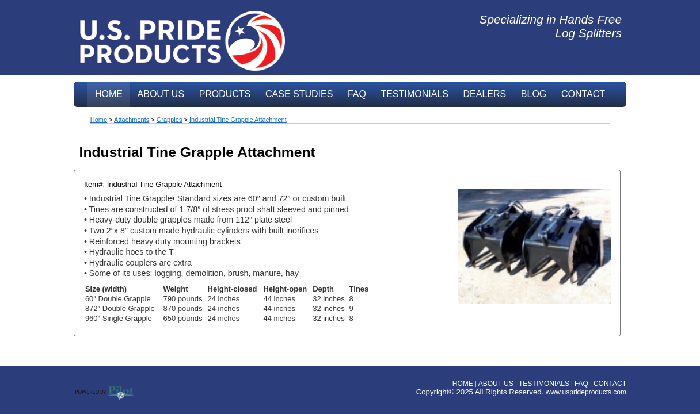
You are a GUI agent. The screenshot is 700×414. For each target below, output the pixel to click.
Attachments (131, 119)
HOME (109, 94)
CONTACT (583, 94)
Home (98, 119)
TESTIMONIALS (414, 94)
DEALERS (485, 94)
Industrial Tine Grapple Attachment (238, 119)
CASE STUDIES (299, 94)
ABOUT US (161, 94)
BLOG (533, 94)
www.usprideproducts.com (586, 392)
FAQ (357, 94)
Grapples (169, 119)
